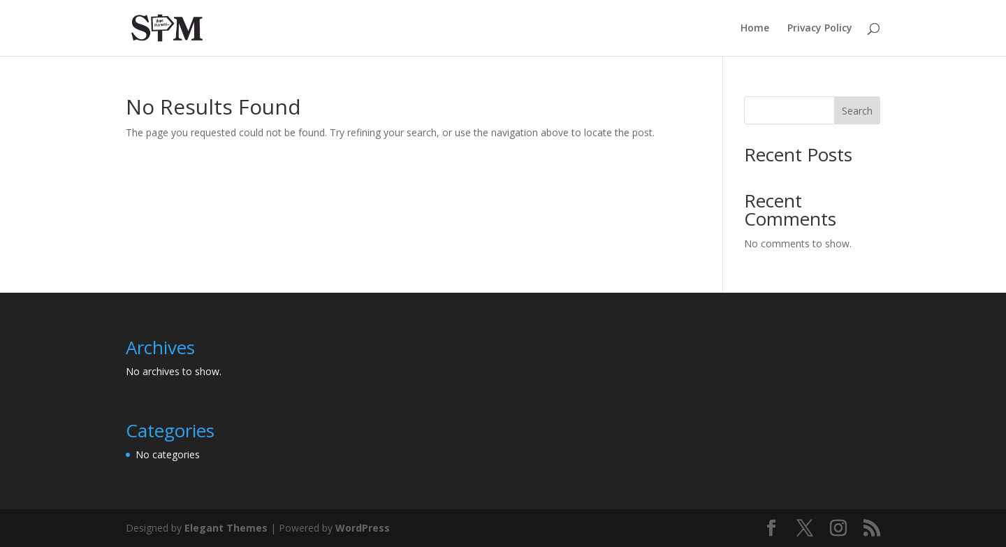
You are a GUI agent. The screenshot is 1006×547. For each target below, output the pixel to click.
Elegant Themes (226, 527)
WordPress (362, 527)
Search (857, 110)
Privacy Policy (819, 28)
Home (755, 28)
